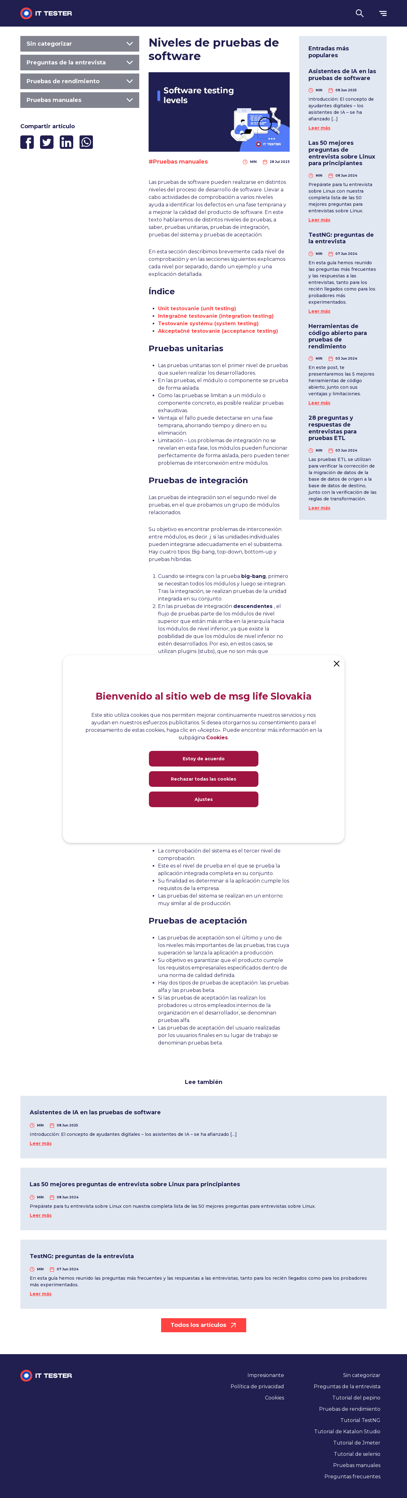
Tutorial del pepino (356, 1398)
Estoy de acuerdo (204, 759)
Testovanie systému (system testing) (208, 323)
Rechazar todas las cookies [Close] (203, 779)
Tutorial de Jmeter (356, 1443)
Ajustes (204, 799)
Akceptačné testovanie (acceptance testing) (218, 331)
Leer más (319, 128)
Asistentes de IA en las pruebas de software (342, 75)
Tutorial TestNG (360, 1420)
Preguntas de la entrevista (80, 62)
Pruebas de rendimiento (80, 81)
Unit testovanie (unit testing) (197, 308)
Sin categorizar (80, 43)
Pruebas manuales (80, 100)
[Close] (336, 663)
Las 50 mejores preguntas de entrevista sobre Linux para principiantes (341, 153)
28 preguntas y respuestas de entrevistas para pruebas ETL (332, 428)
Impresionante (265, 1375)
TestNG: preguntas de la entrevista (341, 238)
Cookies (274, 1398)
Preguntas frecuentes (352, 1477)
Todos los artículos (203, 1325)
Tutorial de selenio (357, 1454)
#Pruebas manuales (178, 161)
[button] (360, 13)
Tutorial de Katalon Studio (347, 1432)
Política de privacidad (257, 1386)
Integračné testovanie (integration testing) (216, 316)
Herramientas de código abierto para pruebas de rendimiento (337, 336)
